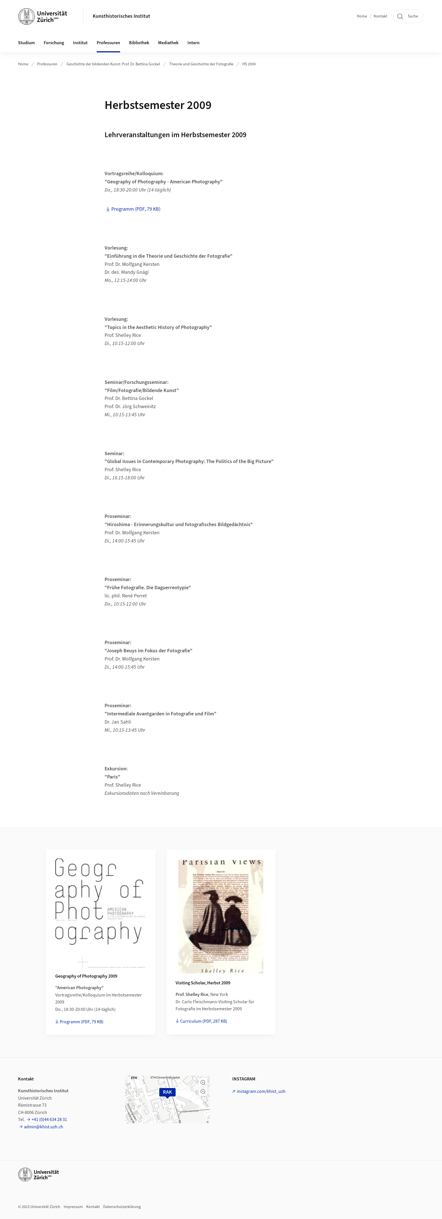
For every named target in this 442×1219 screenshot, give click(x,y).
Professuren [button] (108, 43)
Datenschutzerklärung (122, 1207)
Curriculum (203, 1021)
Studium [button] (26, 43)
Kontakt (380, 16)
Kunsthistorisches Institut (121, 16)
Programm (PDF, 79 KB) (135, 209)
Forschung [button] (54, 43)
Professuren (47, 64)
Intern (193, 43)
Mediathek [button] (168, 43)
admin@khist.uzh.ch (43, 1127)
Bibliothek (139, 43)
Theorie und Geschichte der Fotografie (201, 64)
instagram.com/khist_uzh (261, 1091)
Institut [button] (80, 43)
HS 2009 (249, 64)
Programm (81, 1022)
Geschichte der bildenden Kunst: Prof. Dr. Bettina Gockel (113, 64)
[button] (202, 1082)
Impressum (73, 1207)
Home (362, 16)
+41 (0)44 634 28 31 (49, 1119)
